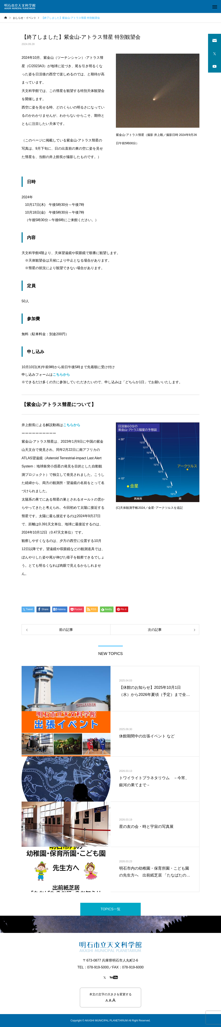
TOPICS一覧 (110, 909)
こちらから (61, 374)
